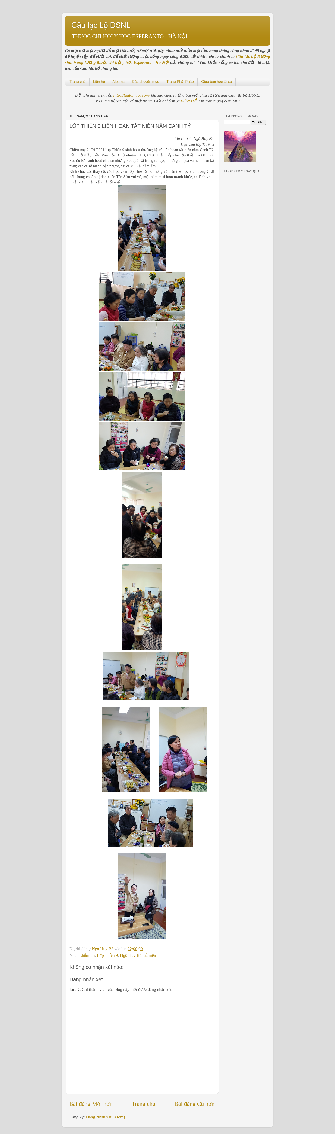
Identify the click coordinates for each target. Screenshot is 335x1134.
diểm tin (88, 955)
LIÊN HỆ (188, 100)
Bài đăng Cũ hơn (194, 1103)
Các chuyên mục (145, 82)
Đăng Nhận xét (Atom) (105, 1117)
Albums (118, 82)
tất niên (150, 955)
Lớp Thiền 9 (107, 955)
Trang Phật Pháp (180, 82)
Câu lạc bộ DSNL (101, 25)
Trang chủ (77, 82)
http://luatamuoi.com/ (132, 95)
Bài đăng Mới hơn (91, 1103)
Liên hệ (99, 82)
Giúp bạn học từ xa (216, 82)
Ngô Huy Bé (103, 948)
